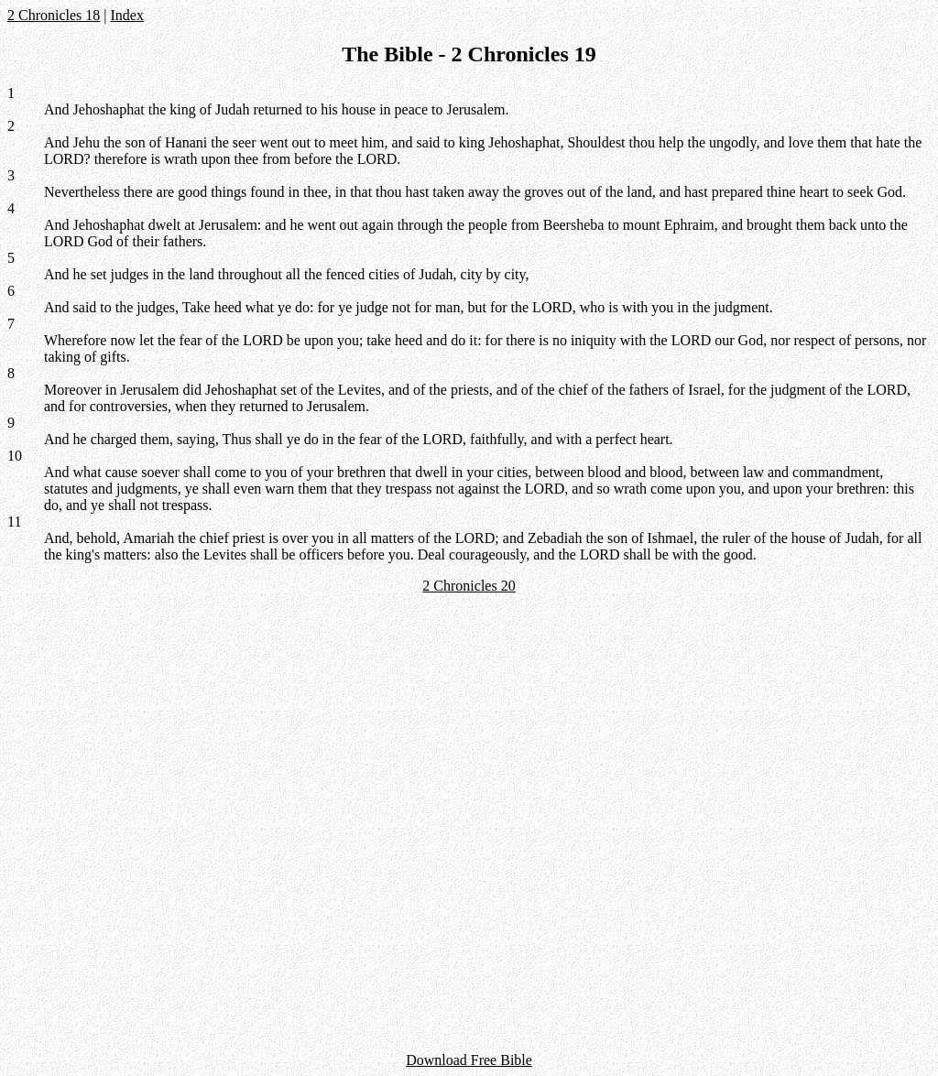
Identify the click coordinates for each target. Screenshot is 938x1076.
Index (127, 15)
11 (14, 521)
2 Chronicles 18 (53, 15)
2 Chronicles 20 (468, 585)
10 (14, 455)
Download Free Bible (469, 1060)
